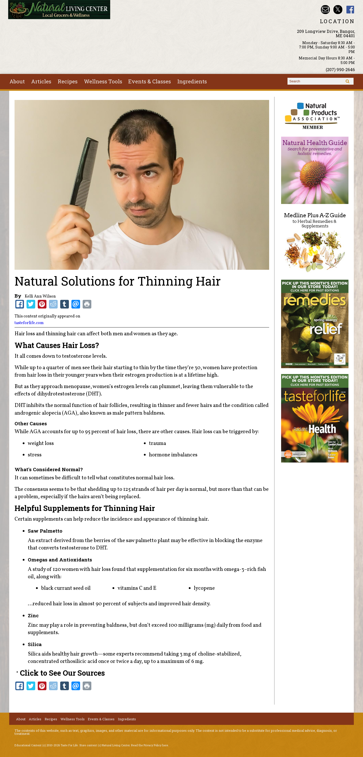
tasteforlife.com (29, 323)
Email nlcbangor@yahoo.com (325, 9)
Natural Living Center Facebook (350, 9)
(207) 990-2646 (340, 69)
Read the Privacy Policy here (149, 745)
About (17, 81)
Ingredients (192, 81)
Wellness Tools (103, 81)
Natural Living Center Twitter (337, 9)
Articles (41, 81)
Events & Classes (149, 81)
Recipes (68, 81)
